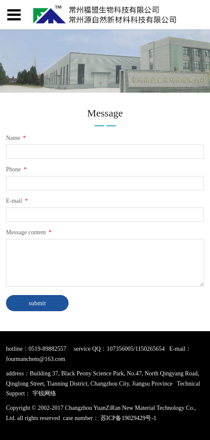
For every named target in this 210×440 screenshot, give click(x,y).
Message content (29, 232)
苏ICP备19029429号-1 (128, 418)
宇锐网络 (44, 393)
